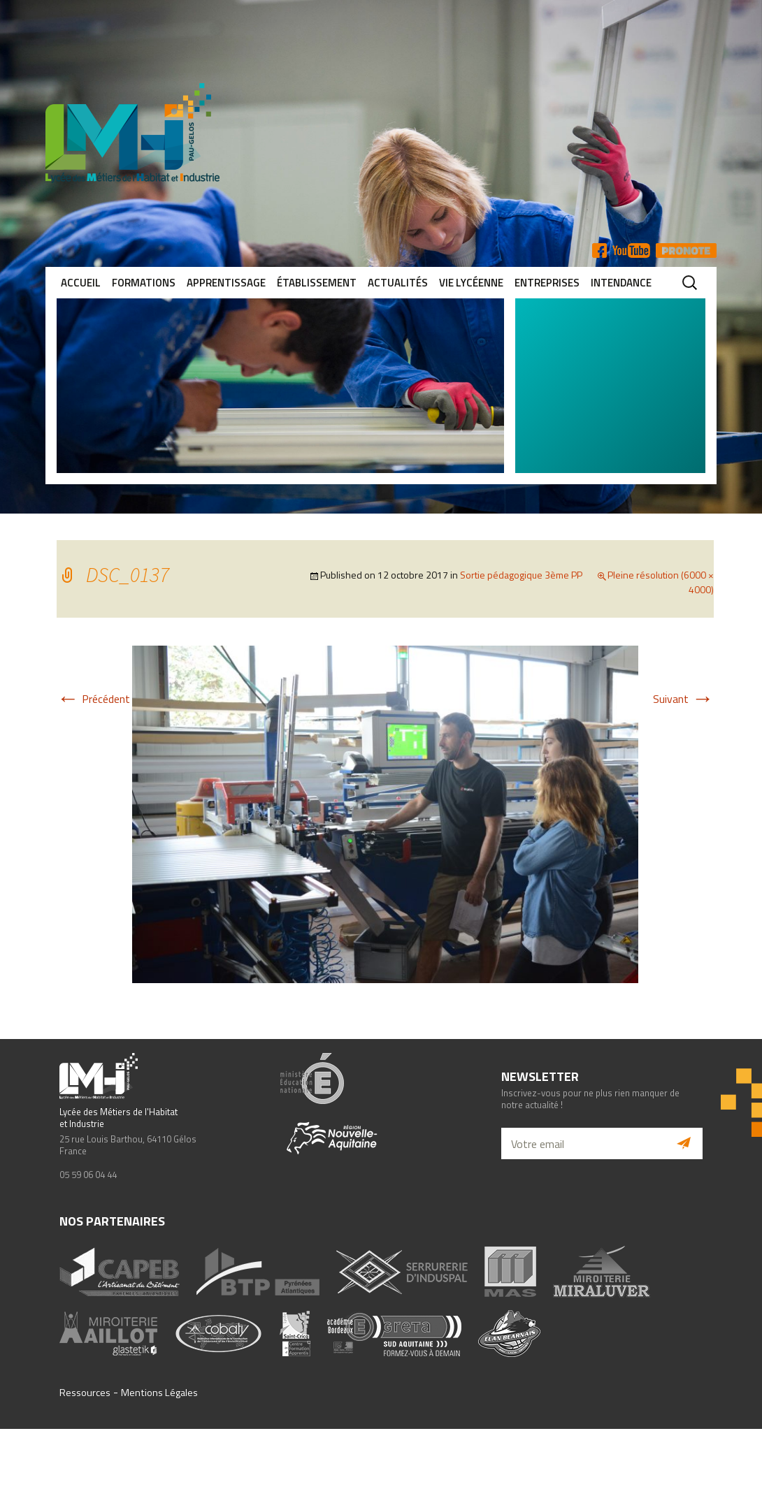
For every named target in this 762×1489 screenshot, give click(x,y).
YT (631, 250)
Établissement (317, 283)
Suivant (683, 698)
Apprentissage (226, 283)
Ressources (84, 1392)
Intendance (621, 283)
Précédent (93, 698)
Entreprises (547, 283)
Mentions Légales (159, 1392)
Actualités (398, 283)
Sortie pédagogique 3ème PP (521, 574)
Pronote (686, 250)
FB (599, 250)
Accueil (81, 283)
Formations (143, 283)
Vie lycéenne (471, 283)
